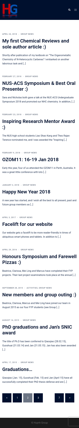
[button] (69, 10)
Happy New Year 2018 (26, 192)
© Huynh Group (39, 422)
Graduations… (17, 369)
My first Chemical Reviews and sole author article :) (35, 44)
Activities (32, 288)
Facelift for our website (27, 224)
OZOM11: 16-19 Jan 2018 (30, 159)
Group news (27, 34)
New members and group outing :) (39, 295)
